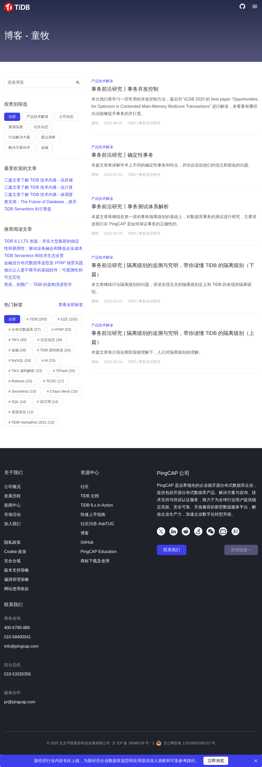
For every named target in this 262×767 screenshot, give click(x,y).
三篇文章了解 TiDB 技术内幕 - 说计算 (38, 187)
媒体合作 (12, 692)
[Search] (78, 82)
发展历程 (12, 496)
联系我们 (171, 550)
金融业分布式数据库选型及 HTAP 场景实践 (43, 263)
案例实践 (16, 127)
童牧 (95, 123)
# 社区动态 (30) (49, 340)
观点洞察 (48, 137)
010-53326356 (17, 674)
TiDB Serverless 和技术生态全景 (34, 255)
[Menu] (255, 7)
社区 (85, 486)
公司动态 (66, 116)
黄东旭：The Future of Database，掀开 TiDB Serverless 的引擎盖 (40, 205)
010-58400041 (17, 637)
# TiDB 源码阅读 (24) (54, 350)
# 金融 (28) (17, 350)
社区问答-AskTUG (97, 524)
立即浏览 (216, 760)
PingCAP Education (99, 551)
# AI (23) (48, 360)
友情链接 (241, 550)
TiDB (132, 123)
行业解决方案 (19, 137)
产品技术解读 (37, 116)
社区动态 (41, 127)
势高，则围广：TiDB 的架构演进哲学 (38, 284)
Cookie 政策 (15, 551)
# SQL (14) (17, 402)
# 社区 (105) (67, 319)
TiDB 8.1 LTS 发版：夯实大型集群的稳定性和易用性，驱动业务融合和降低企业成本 (43, 245)
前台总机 (12, 665)
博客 (85, 533)
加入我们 (12, 524)
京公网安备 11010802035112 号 (185, 743)
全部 (12, 116)
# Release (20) (20, 381)
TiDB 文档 (90, 496)
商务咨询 (12, 618)
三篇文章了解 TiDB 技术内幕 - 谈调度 (38, 194)
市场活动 (12, 514)
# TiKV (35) (18, 340)
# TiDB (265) (37, 319)
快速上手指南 (93, 514)
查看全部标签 (70, 304)
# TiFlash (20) (64, 371)
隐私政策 (12, 542)
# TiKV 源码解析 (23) (25, 371)
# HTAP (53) (61, 329)
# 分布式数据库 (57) (25, 329)
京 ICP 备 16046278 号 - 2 (133, 743)
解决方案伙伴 (19, 147)
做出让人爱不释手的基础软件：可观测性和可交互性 (43, 273)
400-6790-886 (17, 627)
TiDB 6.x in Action (97, 505)
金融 (44, 147)
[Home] (17, 7)
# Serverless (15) (22, 391)
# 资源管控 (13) (21, 412)
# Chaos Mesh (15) (62, 391)
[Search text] (43, 82)
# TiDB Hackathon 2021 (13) (31, 422)
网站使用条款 (16, 589)
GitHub (87, 542)
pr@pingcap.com (19, 702)
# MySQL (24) (20, 360)
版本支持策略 (16, 570)
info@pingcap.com (21, 646)
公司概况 (12, 486)
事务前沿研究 (149, 123)
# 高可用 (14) (47, 402)
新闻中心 (12, 505)
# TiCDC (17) (53, 381)
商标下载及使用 (95, 561)
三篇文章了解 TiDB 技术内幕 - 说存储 (38, 180)
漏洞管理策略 (16, 579)
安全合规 (12, 561)
